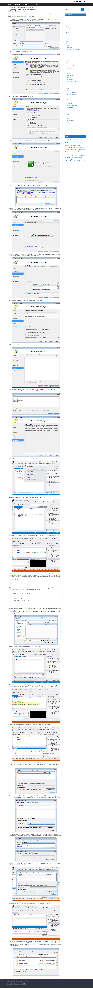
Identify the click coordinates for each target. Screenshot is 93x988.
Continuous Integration (71, 65)
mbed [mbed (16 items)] (69, 154)
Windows (68, 125)
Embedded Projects (70, 24)
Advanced (68, 19)
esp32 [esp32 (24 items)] (83, 147)
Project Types (69, 34)
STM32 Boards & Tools (72, 92)
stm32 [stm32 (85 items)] (71, 160)
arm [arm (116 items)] (66, 142)
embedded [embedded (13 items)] (67, 147)
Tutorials (25, 4)
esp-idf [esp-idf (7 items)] (79, 147)
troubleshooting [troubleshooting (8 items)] (80, 160)
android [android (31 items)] (68, 140)
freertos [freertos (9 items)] (71, 149)
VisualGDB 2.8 (26, 16)
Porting (67, 112)
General (67, 26)
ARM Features (70, 75)
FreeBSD (69, 68)
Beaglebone (70, 101)
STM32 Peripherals (71, 94)
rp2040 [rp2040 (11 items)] (66, 160)
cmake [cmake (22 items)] (81, 143)
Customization (69, 67)
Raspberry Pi (70, 107)
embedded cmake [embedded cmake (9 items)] (74, 147)
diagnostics (20, 11)
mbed (68, 86)
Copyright (16, 983)
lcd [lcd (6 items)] (72, 151)
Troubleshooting (69, 39)
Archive (67, 52)
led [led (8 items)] (73, 152)
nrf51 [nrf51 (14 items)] (71, 155)
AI (66, 22)
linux (24, 11)
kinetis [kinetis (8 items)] (70, 152)
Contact (38, 4)
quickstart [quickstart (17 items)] (67, 157)
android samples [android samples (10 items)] (75, 140)
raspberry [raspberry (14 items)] (73, 157)
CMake (67, 62)
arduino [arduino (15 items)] (81, 140)
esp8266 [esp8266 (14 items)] (67, 149)
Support (32, 4)
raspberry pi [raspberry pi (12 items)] (79, 157)
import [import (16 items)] (77, 149)
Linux (14, 7)
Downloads (18, 4)
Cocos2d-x (69, 47)
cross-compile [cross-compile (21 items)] (75, 145)
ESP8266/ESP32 (71, 79)
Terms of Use (10, 983)
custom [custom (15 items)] (81, 145)
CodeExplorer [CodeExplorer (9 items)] (67, 145)
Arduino (67, 60)
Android (67, 45)
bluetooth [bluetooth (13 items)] (75, 142)
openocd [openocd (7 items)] (74, 155)
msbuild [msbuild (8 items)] (73, 154)
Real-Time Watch (71, 120)
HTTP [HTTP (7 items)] (74, 149)
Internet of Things (71, 83)
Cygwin (69, 126)
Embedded (69, 56)
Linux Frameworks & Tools (73, 105)
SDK (68, 71)
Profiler (67, 32)
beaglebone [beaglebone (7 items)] (71, 142)
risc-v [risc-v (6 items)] (83, 157)
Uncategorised (68, 131)
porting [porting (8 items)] (78, 155)
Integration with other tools (73, 49)
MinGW (69, 129)
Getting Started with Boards (73, 81)
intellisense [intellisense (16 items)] (82, 149)
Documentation (68, 18)
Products (10, 4)
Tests (67, 37)
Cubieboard (70, 103)
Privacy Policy (23, 983)
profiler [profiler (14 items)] (82, 155)
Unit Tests (68, 122)
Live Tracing (68, 110)
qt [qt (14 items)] (84, 155)
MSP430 (69, 88)
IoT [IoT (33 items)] (66, 152)
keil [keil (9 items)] (67, 152)
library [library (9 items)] (76, 152)
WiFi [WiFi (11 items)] (84, 160)
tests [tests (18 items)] (75, 160)
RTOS (68, 90)
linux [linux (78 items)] (79, 151)
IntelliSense (68, 28)
